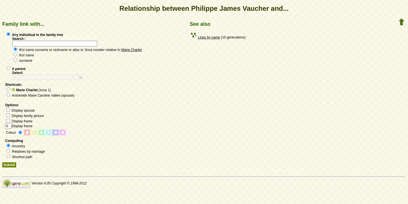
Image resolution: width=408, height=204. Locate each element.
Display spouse (20, 110)
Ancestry (16, 146)
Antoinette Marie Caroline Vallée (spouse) (41, 95)
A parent (16, 69)
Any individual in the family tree (35, 35)
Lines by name (209, 37)
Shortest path (19, 157)
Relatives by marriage (26, 152)
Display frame (19, 121)
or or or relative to (78, 50)
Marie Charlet (131, 50)
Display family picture (25, 116)
